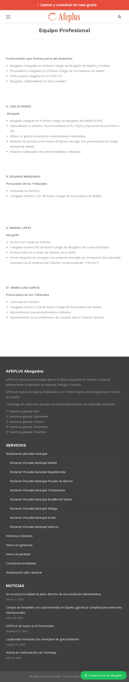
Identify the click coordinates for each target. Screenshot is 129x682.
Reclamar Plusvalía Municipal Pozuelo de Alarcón (41, 481)
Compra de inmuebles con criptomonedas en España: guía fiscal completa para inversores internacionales (64, 610)
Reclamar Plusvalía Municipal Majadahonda (38, 472)
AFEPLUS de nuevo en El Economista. (30, 626)
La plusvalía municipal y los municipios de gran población (42, 639)
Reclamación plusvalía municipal (26, 454)
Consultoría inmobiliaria (21, 563)
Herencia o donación (19, 536)
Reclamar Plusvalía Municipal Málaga (33, 508)
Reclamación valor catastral (24, 572)
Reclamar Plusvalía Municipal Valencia (34, 527)
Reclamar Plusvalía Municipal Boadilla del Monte (41, 499)
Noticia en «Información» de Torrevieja (31, 652)
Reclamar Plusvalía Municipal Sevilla (33, 517)
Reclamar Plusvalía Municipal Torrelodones (37, 490)
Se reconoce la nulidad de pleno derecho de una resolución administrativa (53, 594)
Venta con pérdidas (18, 554)
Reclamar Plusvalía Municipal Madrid (33, 463)
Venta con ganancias (19, 545)
